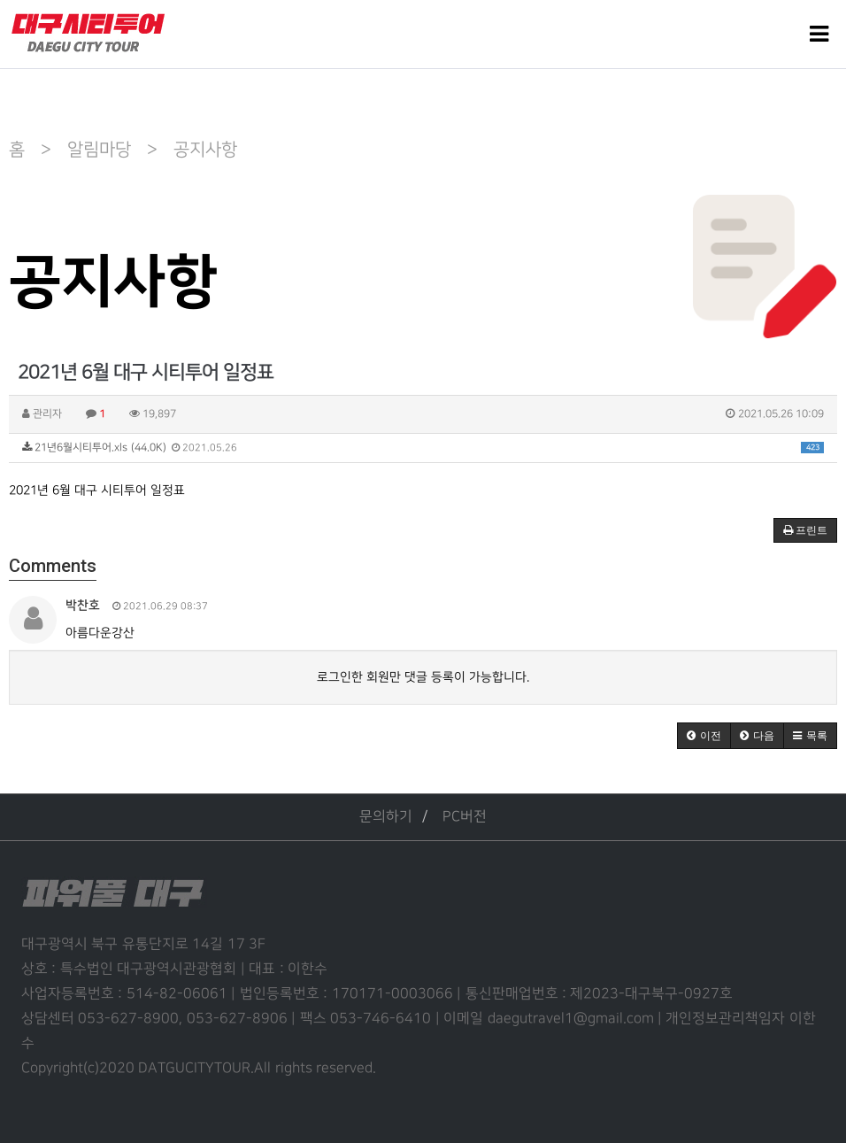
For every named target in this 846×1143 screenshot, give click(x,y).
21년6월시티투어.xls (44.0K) (423, 447)
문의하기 (385, 816)
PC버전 (464, 816)
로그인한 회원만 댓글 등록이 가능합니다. (423, 676)
